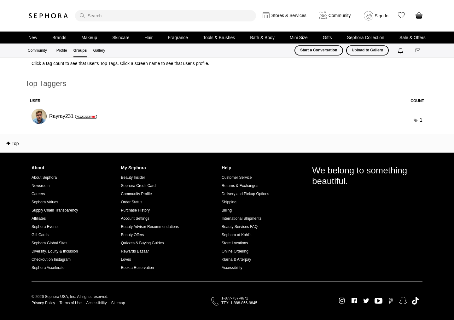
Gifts (327, 37)
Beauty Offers (132, 235)
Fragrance (178, 37)
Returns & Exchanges (240, 185)
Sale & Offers (412, 37)
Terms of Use (71, 303)
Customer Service (237, 177)
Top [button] (15, 143)
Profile (61, 50)
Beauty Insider (133, 177)
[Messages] (418, 50)
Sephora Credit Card (138, 185)
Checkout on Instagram (51, 259)
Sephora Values (45, 202)
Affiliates (39, 218)
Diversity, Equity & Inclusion (55, 251)
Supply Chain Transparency (55, 210)
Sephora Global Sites (49, 243)
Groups (80, 50)
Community (37, 50)
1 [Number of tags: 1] (421, 120)
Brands (59, 37)
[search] (165, 15)
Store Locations (235, 243)
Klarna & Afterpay (236, 259)
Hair (149, 37)
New (32, 37)
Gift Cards (40, 235)
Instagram (342, 300)
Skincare (120, 37)
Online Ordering (235, 251)
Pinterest (391, 300)
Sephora (48, 15)
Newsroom (40, 185)
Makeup (89, 37)
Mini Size (299, 37)
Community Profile (136, 194)
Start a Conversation (318, 50)
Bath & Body (262, 37)
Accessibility (232, 267)
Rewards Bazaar (135, 251)
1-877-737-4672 (234, 298)
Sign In (382, 15)
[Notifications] (401, 50)
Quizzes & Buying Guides (142, 243)
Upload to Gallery (367, 50)
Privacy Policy (43, 303)
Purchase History (135, 210)
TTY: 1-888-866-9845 (239, 303)
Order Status (132, 202)
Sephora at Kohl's (236, 235)
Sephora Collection (365, 37)
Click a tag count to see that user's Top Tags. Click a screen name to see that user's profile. (120, 63)
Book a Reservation (137, 267)
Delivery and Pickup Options (245, 194)
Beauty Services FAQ (240, 226)
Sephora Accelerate (48, 267)
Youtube (378, 301)
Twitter (366, 300)
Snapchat (403, 300)
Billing (227, 210)
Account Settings (135, 218)
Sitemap (118, 303)
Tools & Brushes (219, 37)
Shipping (229, 202)
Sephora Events (45, 226)
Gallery (99, 50)
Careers (38, 194)
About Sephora (44, 177)
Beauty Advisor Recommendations (150, 226)
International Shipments (241, 218)
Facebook (354, 300)
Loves (126, 259)
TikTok (415, 300)
